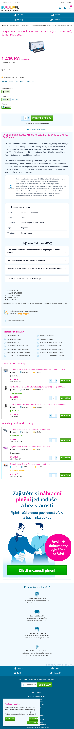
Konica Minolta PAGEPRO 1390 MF (52, 362)
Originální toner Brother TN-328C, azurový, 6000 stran (30, 470)
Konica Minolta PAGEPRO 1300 (50, 352)
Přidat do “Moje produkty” (37, 135)
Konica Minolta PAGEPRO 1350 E (51, 355)
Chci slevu (45, 691)
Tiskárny (18, 26)
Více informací (31, 714)
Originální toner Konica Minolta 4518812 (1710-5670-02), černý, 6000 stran (38, 375)
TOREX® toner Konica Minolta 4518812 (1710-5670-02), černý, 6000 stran (38, 393)
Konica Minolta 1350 (13, 341)
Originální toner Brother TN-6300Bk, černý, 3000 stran (30, 453)
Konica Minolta (25, 31)
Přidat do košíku (41, 124)
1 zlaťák (38, 378)
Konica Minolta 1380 (47, 345)
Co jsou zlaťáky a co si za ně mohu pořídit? (17, 87)
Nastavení (33, 719)
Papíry (55, 21)
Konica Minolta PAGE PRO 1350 (17, 352)
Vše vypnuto (33, 722)
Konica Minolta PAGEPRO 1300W (17, 355)
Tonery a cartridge (14, 31)
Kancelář (55, 26)
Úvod (4, 31)
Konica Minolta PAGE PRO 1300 (51, 348)
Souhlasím (9, 719)
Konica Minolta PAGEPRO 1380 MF (18, 362)
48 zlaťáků (38, 413)
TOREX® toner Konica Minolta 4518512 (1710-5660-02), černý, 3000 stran (38, 410)
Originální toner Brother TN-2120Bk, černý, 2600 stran (30, 435)
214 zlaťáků (39, 395)
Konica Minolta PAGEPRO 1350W (51, 358)
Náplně (18, 21)
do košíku (65, 386)
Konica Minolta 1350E (47, 341)
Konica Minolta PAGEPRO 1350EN (18, 358)
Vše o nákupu (66, 2)
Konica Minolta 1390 (13, 348)
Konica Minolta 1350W (13, 345)
